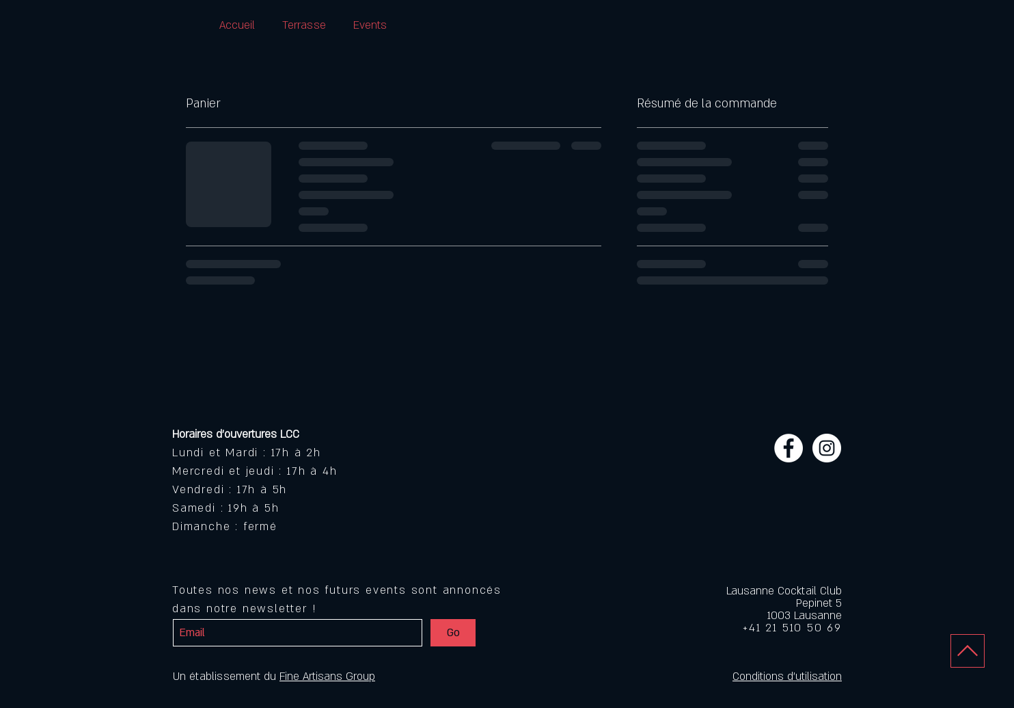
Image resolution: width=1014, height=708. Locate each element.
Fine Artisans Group (327, 676)
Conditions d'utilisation (787, 676)
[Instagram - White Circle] (826, 448)
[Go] (453, 632)
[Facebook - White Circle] (788, 448)
